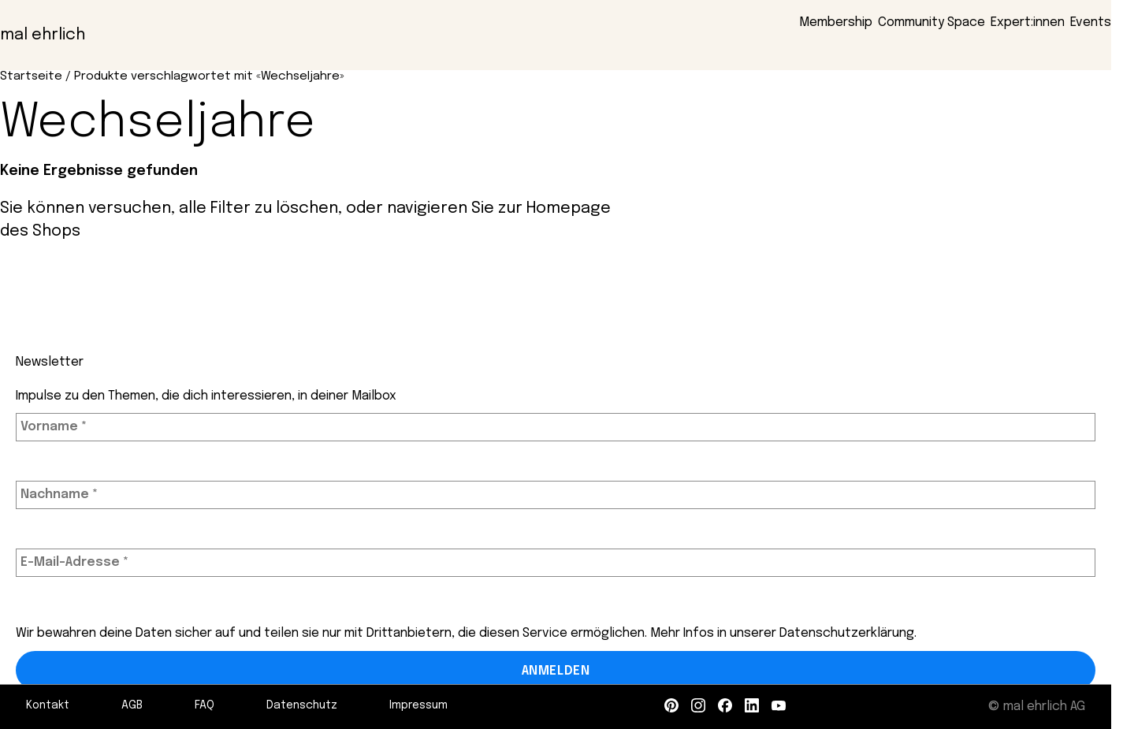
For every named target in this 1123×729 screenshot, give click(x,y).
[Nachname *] (555, 495)
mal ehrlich (42, 35)
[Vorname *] (555, 427)
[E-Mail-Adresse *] (555, 563)
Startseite (31, 76)
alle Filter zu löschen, (260, 208)
